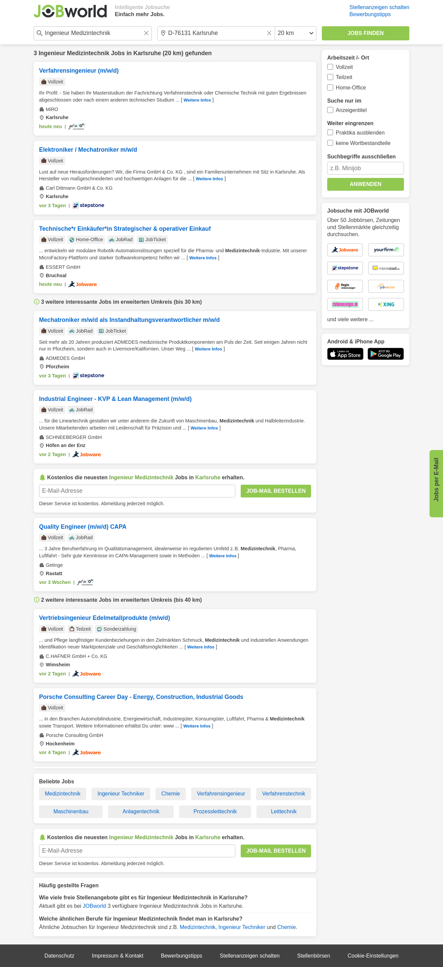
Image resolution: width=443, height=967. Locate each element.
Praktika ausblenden (360, 133)
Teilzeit (344, 77)
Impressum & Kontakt (117, 956)
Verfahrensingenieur (221, 793)
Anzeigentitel (351, 110)
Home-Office (351, 87)
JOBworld (94, 906)
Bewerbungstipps (370, 14)
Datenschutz (59, 956)
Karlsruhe (147, 53)
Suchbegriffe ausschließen (361, 156)
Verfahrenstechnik (283, 793)
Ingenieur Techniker (121, 793)
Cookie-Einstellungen (373, 956)
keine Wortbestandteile (363, 143)
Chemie (170, 793)
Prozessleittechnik (215, 811)
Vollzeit (344, 67)
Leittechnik (284, 811)
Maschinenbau (71, 811)
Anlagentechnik (141, 811)
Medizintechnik (62, 793)
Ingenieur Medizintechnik (74, 53)
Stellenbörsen (313, 956)
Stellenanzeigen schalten (379, 7)
